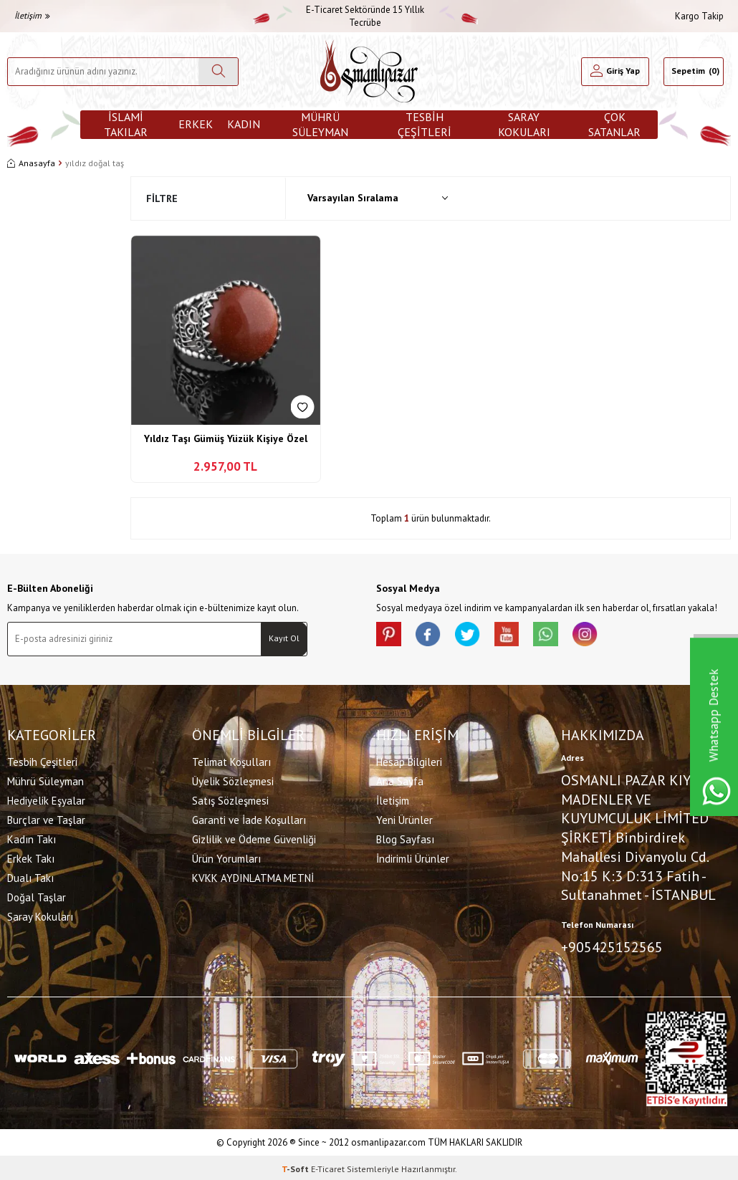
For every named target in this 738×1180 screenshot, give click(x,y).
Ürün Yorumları (226, 856)
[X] (476, 636)
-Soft (296, 1166)
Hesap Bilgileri (409, 760)
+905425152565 (612, 945)
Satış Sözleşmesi (230, 798)
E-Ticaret (328, 1166)
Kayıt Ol (284, 638)
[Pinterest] (390, 636)
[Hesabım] (614, 71)
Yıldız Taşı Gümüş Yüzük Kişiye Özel (225, 438)
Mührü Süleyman (320, 124)
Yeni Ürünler (404, 818)
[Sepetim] (693, 71)
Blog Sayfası (405, 837)
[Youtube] (519, 636)
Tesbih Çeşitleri (424, 124)
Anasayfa (31, 163)
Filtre (162, 198)
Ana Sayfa (399, 779)
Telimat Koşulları (231, 760)
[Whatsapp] (562, 636)
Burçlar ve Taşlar (46, 818)
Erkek (195, 124)
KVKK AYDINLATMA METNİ (253, 876)
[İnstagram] (605, 636)
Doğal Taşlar (36, 895)
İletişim (32, 15)
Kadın (243, 124)
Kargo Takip (699, 16)
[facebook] (433, 636)
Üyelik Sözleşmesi (233, 779)
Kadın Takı (31, 837)
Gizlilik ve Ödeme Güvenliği (254, 837)
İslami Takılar (126, 124)
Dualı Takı (30, 876)
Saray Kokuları (524, 124)
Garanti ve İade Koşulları (249, 818)
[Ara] (218, 71)
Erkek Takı (30, 856)
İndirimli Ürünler (412, 856)
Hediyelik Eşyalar (46, 798)
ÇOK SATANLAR (614, 124)
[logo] (369, 71)
